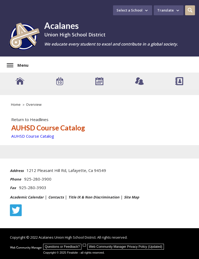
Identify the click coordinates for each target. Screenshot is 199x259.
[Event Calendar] (60, 81)
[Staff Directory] (179, 81)
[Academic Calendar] (99, 81)
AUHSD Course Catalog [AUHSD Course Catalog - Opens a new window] (32, 136)
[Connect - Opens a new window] (139, 81)
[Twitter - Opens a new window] (16, 210)
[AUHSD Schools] (20, 81)
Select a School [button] (129, 10)
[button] (190, 10)
